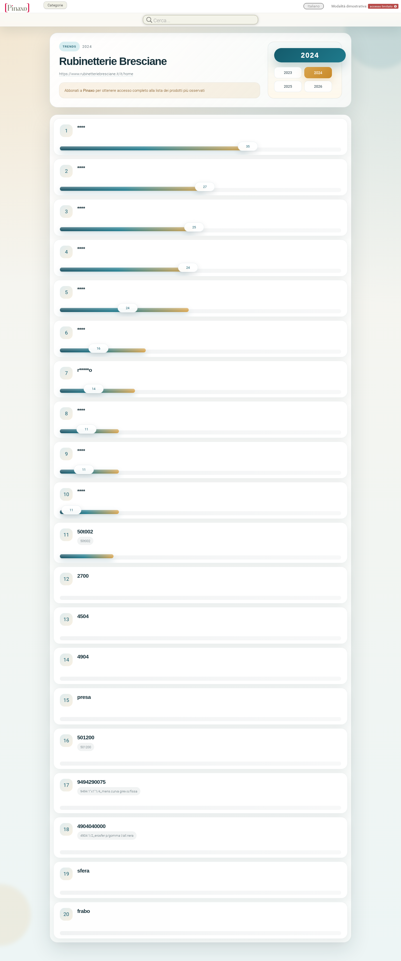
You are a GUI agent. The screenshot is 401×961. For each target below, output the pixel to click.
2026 (318, 86)
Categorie (55, 5)
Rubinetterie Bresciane (113, 61)
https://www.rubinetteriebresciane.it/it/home (96, 73)
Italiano (314, 6)
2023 (288, 72)
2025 (288, 86)
